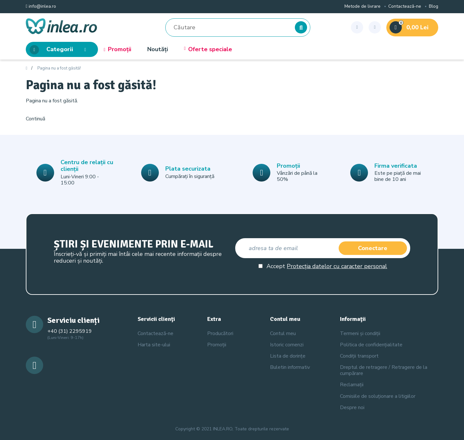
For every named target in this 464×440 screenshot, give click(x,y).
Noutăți (157, 49)
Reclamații (351, 384)
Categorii (60, 49)
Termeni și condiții (360, 333)
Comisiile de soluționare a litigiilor (377, 396)
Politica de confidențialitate (371, 344)
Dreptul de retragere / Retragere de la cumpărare (383, 370)
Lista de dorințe (287, 356)
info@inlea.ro (41, 6)
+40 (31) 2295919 (69, 331)
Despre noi (352, 407)
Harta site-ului (154, 344)
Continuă (35, 118)
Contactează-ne (404, 6)
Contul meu (283, 333)
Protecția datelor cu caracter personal (337, 266)
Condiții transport (359, 356)
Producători (220, 333)
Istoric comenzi (287, 344)
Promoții (117, 49)
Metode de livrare (362, 6)
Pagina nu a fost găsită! (59, 68)
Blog (433, 6)
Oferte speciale (208, 49)
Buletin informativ (290, 367)
